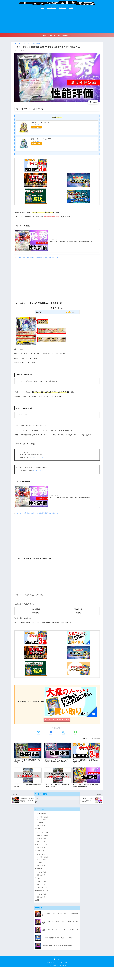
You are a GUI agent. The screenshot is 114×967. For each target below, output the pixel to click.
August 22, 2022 (38, 470)
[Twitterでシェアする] (38, 733)
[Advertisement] (57, 22)
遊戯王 (37, 900)
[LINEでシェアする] (75, 733)
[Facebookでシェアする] (50, 733)
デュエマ (37, 828)
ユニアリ (71, 8)
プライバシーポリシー (61, 962)
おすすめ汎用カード (42, 854)
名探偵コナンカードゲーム (43, 890)
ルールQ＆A (40, 822)
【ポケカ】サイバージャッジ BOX (40, 139)
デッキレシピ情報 (41, 820)
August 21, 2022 (38, 457)
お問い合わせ (50, 962)
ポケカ (42, 8)
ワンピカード (62, 8)
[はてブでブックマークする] (63, 733)
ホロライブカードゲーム (42, 844)
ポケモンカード (39, 851)
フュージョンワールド (41, 832)
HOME (57, 959)
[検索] (36, 802)
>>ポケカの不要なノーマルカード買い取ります (57, 35)
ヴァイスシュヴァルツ (41, 887)
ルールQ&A (40, 862)
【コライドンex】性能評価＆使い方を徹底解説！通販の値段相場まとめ (37, 257)
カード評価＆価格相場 (93, 738)
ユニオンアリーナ (40, 868)
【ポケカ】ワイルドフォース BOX (40, 122)
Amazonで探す (36, 127)
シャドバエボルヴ (51, 8)
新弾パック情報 (41, 825)
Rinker (38, 124)
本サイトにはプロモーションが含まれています (29, 109)
